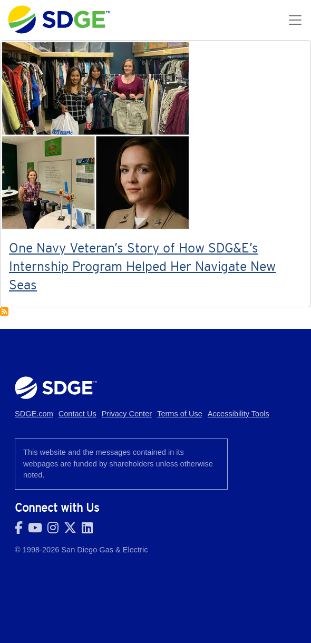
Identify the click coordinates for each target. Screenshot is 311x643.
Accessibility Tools (238, 414)
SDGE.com (34, 414)
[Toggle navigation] (295, 20)
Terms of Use (179, 414)
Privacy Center (127, 414)
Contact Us (77, 414)
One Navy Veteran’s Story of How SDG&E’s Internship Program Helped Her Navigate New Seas (142, 266)
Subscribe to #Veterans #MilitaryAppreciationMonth (4, 311)
